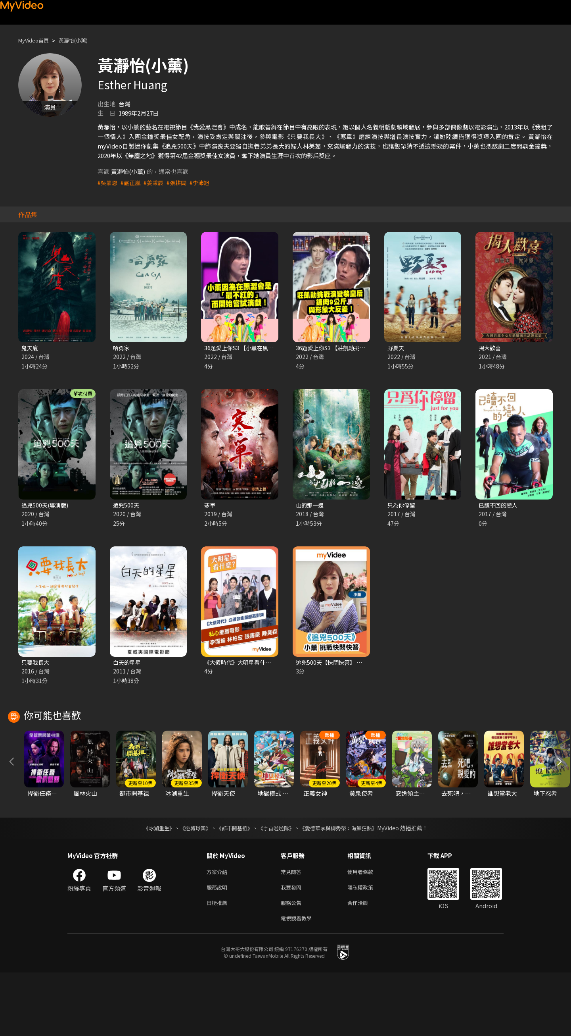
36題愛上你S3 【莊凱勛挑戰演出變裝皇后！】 (357, 348)
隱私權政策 (367, 947)
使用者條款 (367, 931)
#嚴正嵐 (132, 182)
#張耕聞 (180, 182)
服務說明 (218, 947)
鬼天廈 (30, 348)
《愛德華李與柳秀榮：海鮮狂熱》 (343, 887)
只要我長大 (36, 664)
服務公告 (293, 964)
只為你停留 (402, 506)
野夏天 (396, 348)
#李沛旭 (204, 182)
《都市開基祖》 (232, 887)
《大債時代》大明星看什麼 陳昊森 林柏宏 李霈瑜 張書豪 (278, 664)
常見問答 (293, 931)
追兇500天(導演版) (46, 506)
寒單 (210, 506)
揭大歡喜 (490, 348)
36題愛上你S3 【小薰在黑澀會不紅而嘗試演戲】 (268, 348)
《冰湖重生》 (152, 887)
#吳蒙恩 (108, 182)
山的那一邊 (311, 506)
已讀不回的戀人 (499, 506)
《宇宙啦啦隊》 (276, 887)
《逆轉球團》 (190, 887)
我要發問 (293, 947)
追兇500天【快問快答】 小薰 (334, 664)
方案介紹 (218, 931)
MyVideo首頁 (36, 40)
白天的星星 (128, 664)
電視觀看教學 (298, 981)
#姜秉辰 (156, 182)
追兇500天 (126, 506)
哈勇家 (122, 348)
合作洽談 (364, 964)
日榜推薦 (218, 964)
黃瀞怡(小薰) (81, 40)
